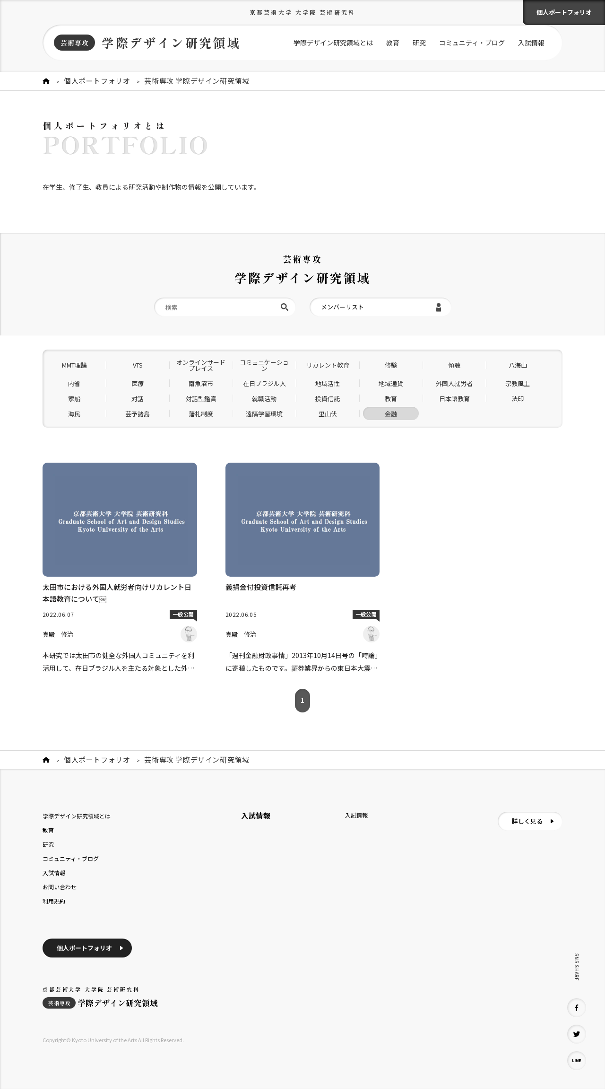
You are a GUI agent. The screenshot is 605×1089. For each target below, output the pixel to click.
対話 (137, 398)
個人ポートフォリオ (564, 12)
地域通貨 (391, 383)
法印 (517, 398)
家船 (74, 398)
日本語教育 (454, 398)
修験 (391, 364)
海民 (74, 413)
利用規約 (54, 901)
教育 (392, 42)
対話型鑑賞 (201, 398)
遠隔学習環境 (264, 413)
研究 (419, 42)
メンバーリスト (342, 306)
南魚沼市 (201, 383)
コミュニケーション (264, 365)
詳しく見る (527, 821)
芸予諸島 (137, 413)
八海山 (518, 364)
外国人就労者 (454, 383)
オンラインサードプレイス (200, 365)
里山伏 (328, 413)
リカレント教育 (327, 364)
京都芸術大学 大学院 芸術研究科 (302, 12)
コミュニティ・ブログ (472, 42)
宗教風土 (517, 383)
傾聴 (454, 364)
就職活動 (264, 398)
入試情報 (531, 42)
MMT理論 (74, 364)
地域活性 (327, 383)
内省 (74, 383)
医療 (137, 383)
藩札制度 (201, 413)
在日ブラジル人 (264, 383)
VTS (138, 364)
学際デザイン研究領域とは (333, 42)
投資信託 (327, 398)
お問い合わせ (60, 887)
